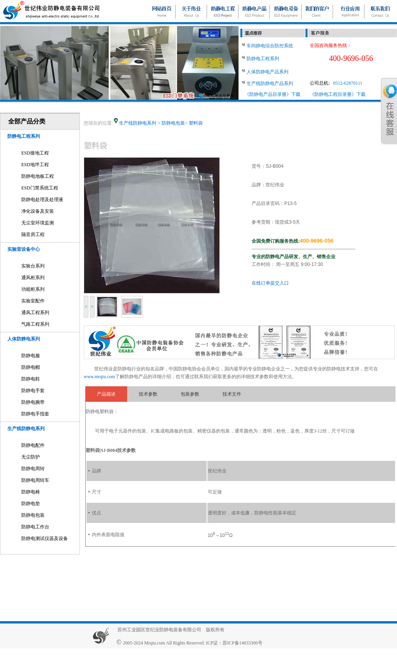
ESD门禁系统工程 (39, 188)
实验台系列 (33, 266)
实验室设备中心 (23, 249)
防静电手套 (33, 390)
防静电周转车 (35, 480)
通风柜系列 (33, 277)
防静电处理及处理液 (42, 199)
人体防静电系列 (23, 339)
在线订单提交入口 (270, 283)
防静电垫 (30, 503)
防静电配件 (33, 445)
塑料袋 (196, 123)
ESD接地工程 (35, 153)
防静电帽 (30, 367)
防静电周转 (33, 468)
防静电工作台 (35, 527)
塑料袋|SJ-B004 (101, 450)
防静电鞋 (30, 379)
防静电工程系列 (23, 136)
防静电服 (30, 355)
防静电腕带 (33, 402)
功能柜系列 (33, 289)
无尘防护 (30, 457)
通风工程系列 (35, 312)
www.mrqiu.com (99, 376)
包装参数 (190, 394)
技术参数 (148, 394)
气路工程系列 (35, 324)
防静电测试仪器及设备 (44, 538)
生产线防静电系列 (26, 428)
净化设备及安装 (37, 211)
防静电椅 (30, 492)
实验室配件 (33, 301)
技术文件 (232, 394)
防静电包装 (33, 515)
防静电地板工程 (37, 176)
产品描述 (106, 394)
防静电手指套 (35, 414)
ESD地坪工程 (35, 164)
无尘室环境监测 (37, 223)
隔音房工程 (33, 234)
